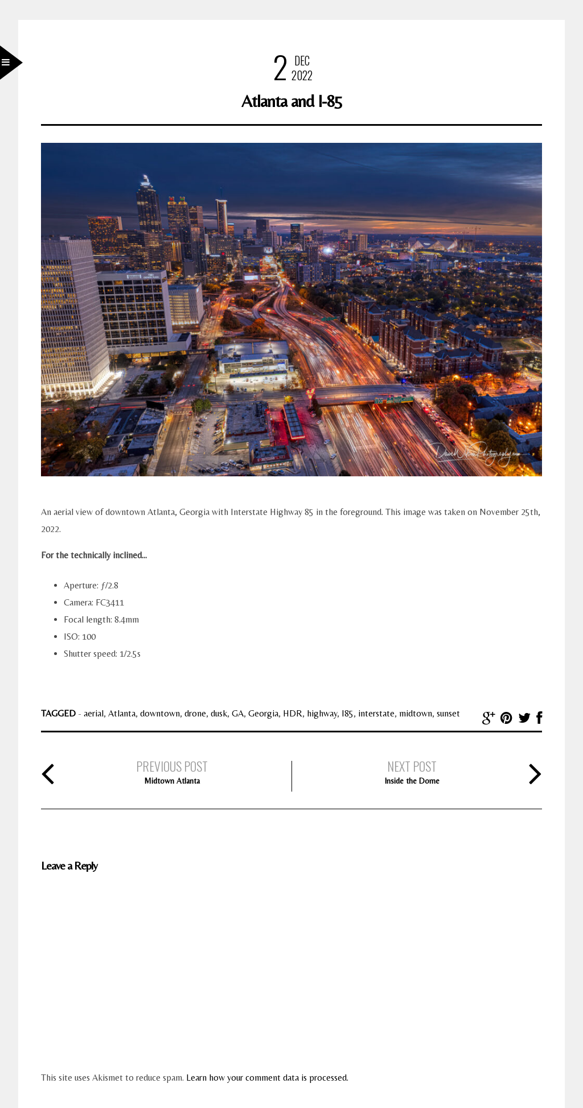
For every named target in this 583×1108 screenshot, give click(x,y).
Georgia (263, 713)
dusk (219, 713)
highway (322, 713)
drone (195, 713)
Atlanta (122, 713)
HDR (292, 713)
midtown (415, 713)
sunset (448, 713)
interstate (376, 713)
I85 (348, 713)
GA (238, 713)
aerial (94, 713)
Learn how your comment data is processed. (267, 1077)
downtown (160, 713)
